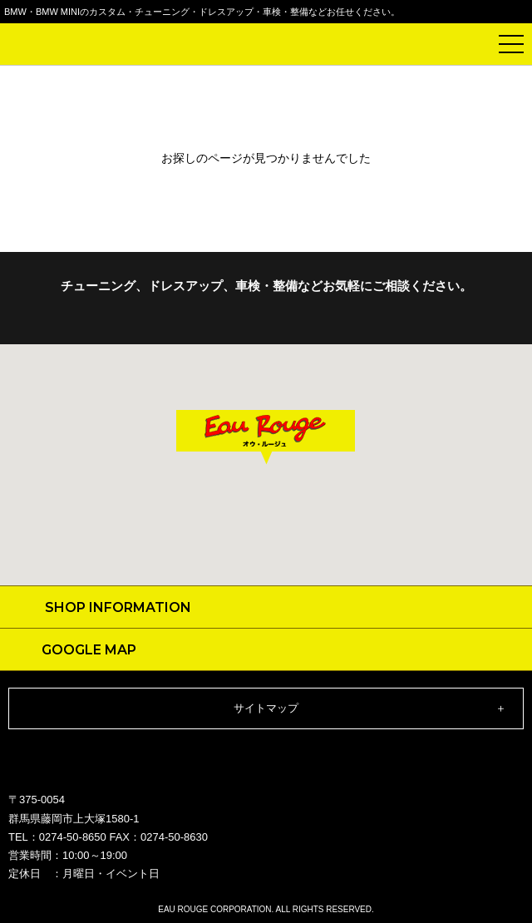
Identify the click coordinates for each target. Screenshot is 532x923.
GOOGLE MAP (89, 650)
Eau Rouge (58, 47)
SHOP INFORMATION (118, 607)
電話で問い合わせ (469, 44)
